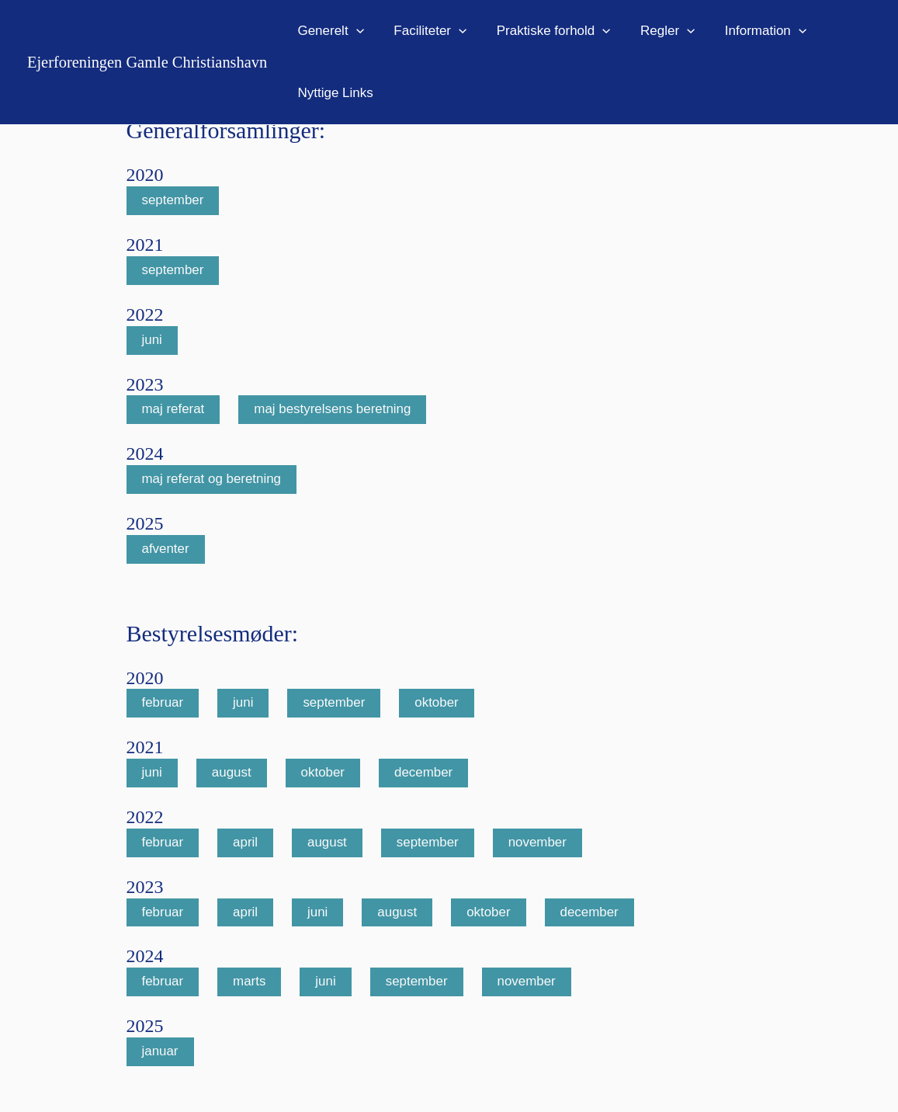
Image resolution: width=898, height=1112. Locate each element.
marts (249, 982)
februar (163, 704)
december (424, 773)
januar (160, 1052)
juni (152, 340)
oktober (437, 704)
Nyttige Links (333, 92)
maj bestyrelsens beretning (333, 410)
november (538, 843)
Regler (655, 31)
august (231, 773)
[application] (354, 31)
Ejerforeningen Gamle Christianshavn (147, 62)
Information (750, 31)
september (173, 200)
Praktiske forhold (544, 31)
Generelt (329, 31)
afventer (165, 549)
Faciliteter (425, 31)
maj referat (173, 410)
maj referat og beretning (212, 479)
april (245, 843)
